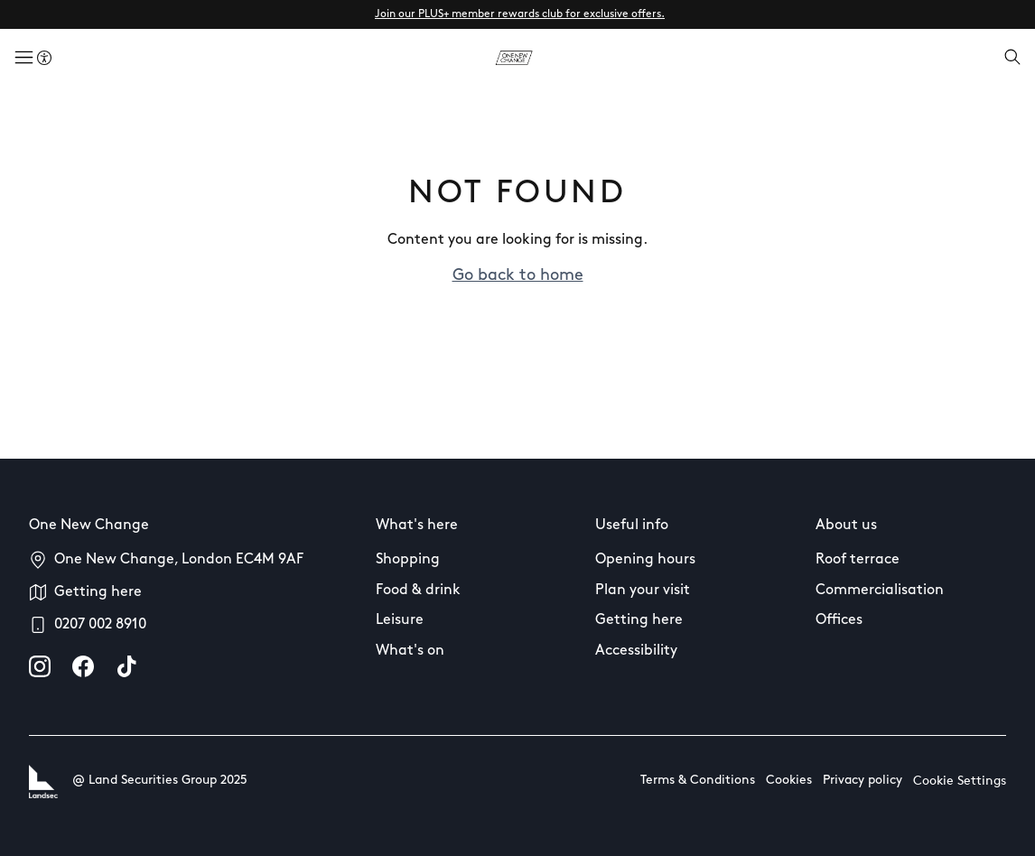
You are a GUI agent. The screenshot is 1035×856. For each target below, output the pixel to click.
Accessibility (636, 651)
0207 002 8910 (100, 625)
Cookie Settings (959, 781)
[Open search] (1012, 59)
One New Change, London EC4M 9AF (178, 560)
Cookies (789, 780)
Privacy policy (862, 780)
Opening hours (645, 560)
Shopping (408, 560)
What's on (410, 651)
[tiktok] (126, 666)
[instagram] (40, 666)
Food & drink (418, 590)
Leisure (400, 620)
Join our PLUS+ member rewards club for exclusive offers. (520, 14)
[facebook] (83, 666)
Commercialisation (880, 590)
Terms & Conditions (697, 780)
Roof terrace (858, 560)
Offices (839, 620)
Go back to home (517, 275)
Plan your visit (642, 590)
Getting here (98, 592)
